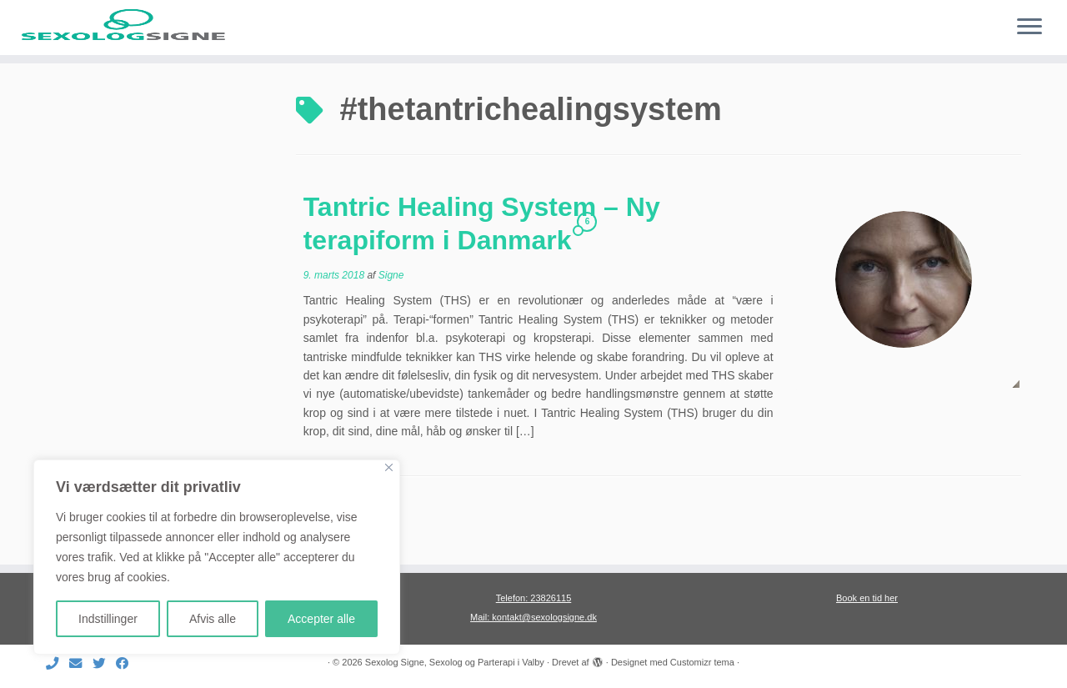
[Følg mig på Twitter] (104, 663)
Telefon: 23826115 (534, 598)
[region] (216, 557)
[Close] (389, 467)
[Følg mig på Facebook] (127, 663)
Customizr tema (702, 662)
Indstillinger (108, 618)
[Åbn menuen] (1029, 27)
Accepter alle (321, 618)
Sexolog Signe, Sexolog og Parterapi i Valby (454, 662)
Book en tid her (867, 598)
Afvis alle (212, 618)
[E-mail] (81, 663)
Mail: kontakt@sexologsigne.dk (533, 617)
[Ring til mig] (57, 663)
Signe (391, 321)
